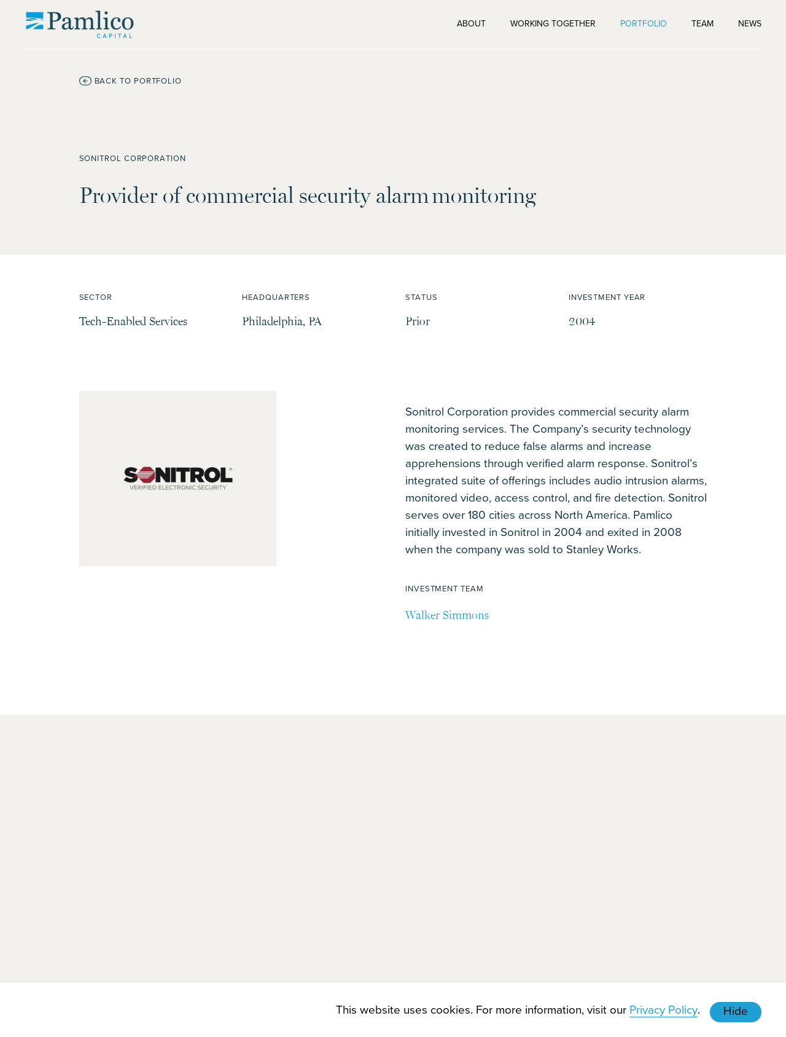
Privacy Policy (663, 1009)
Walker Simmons (447, 615)
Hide (735, 1010)
